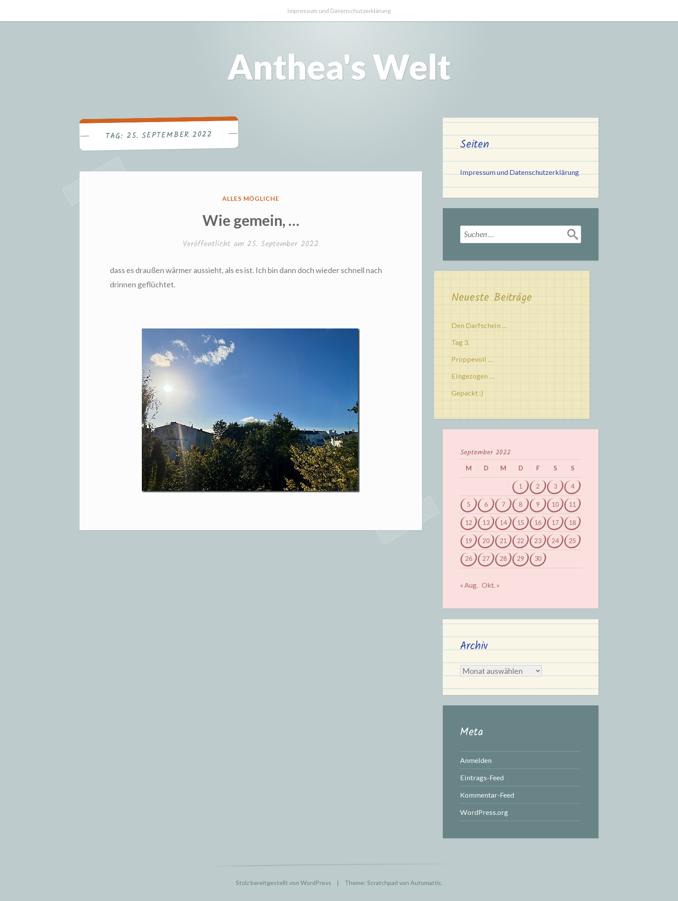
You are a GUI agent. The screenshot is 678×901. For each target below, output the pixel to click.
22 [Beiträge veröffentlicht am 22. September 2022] (520, 540)
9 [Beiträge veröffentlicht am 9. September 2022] (538, 504)
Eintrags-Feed (482, 777)
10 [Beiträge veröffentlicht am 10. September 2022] (555, 504)
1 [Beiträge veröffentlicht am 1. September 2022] (520, 486)
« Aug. (469, 585)
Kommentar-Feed (487, 795)
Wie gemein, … (250, 220)
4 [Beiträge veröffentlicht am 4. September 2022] (572, 486)
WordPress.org (484, 812)
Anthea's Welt (339, 66)
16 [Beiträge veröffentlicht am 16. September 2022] (537, 522)
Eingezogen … (472, 376)
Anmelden (476, 760)
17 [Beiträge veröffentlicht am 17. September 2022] (555, 522)
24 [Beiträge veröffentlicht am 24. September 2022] (555, 540)
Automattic (425, 882)
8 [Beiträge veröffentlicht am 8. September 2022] (520, 504)
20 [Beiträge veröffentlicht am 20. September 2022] (486, 540)
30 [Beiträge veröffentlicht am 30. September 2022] (537, 558)
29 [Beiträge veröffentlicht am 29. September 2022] (520, 558)
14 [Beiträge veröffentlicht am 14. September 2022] (503, 522)
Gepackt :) (467, 393)
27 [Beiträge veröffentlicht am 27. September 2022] (486, 558)
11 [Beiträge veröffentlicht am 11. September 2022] (572, 504)
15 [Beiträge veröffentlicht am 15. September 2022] (520, 522)
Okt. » (491, 585)
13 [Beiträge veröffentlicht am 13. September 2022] (486, 522)
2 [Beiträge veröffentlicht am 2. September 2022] (538, 486)
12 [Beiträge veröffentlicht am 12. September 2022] (468, 522)
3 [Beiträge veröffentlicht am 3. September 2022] (555, 486)
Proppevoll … (472, 359)
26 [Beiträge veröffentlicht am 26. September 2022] (468, 558)
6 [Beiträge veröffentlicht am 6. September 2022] (486, 504)
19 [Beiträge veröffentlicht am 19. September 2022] (468, 540)
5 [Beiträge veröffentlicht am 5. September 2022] (468, 504)
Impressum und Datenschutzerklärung (339, 10)
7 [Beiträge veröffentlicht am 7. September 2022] (503, 504)
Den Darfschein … (479, 325)
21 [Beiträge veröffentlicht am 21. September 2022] (503, 540)
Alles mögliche (251, 198)
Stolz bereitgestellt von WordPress (283, 882)
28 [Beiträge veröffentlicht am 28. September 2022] (503, 558)
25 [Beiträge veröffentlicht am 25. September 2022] (572, 540)
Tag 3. (460, 342)
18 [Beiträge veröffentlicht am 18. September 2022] (572, 522)
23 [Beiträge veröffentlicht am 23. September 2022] (537, 540)
